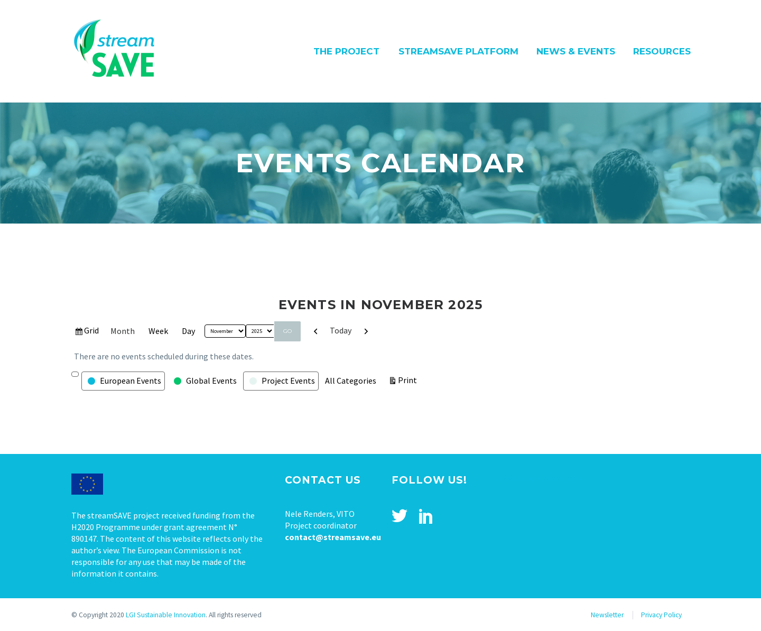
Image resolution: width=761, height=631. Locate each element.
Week (158, 331)
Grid (91, 331)
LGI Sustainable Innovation (166, 614)
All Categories (350, 380)
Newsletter (607, 614)
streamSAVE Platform (458, 51)
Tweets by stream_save (540, 478)
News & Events (575, 51)
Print (409, 379)
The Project (346, 51)
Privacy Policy (661, 614)
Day (188, 331)
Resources (662, 51)
